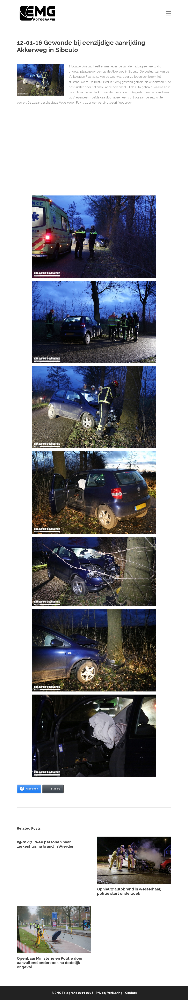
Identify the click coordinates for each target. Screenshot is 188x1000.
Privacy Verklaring (109, 992)
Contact (131, 992)
